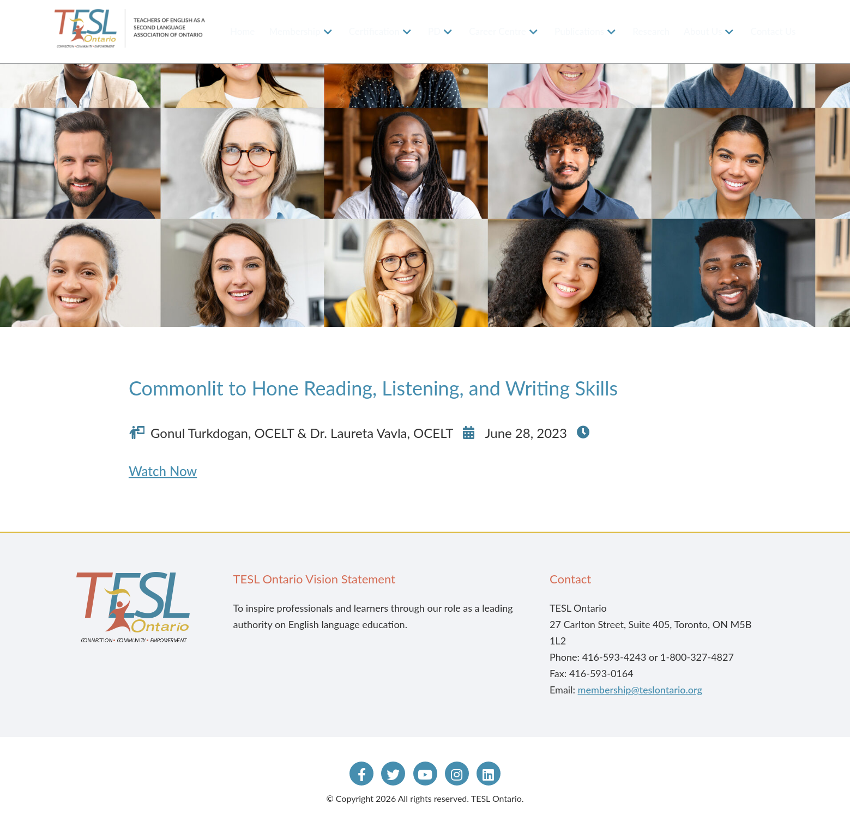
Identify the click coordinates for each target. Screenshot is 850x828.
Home (242, 31)
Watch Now (163, 471)
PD (434, 31)
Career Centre (497, 31)
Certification (374, 31)
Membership (295, 31)
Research (651, 31)
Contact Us (773, 31)
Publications (579, 31)
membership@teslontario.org (640, 690)
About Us (703, 31)
